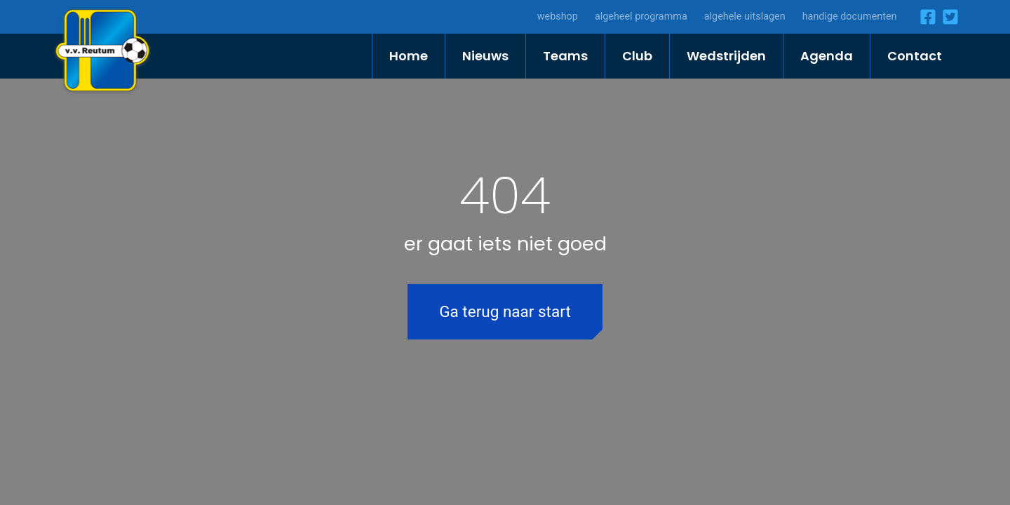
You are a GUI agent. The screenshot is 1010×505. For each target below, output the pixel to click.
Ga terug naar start (505, 311)
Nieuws (485, 56)
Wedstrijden (726, 56)
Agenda (826, 56)
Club (637, 56)
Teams (565, 56)
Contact (914, 56)
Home (408, 56)
